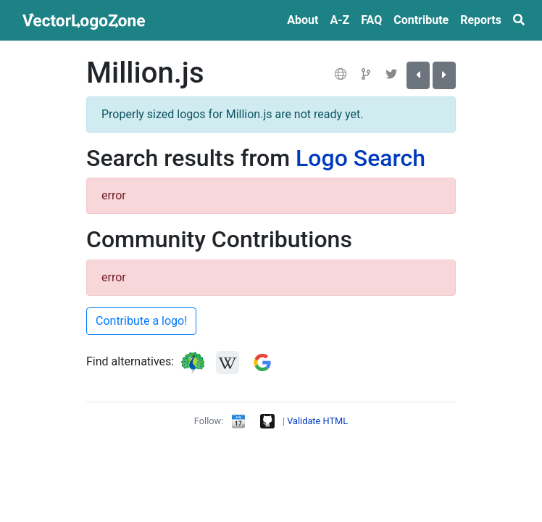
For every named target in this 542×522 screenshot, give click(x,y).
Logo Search (360, 158)
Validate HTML (317, 420)
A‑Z (339, 20)
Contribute (421, 20)
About (302, 20)
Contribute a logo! (141, 321)
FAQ (371, 20)
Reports (480, 20)
